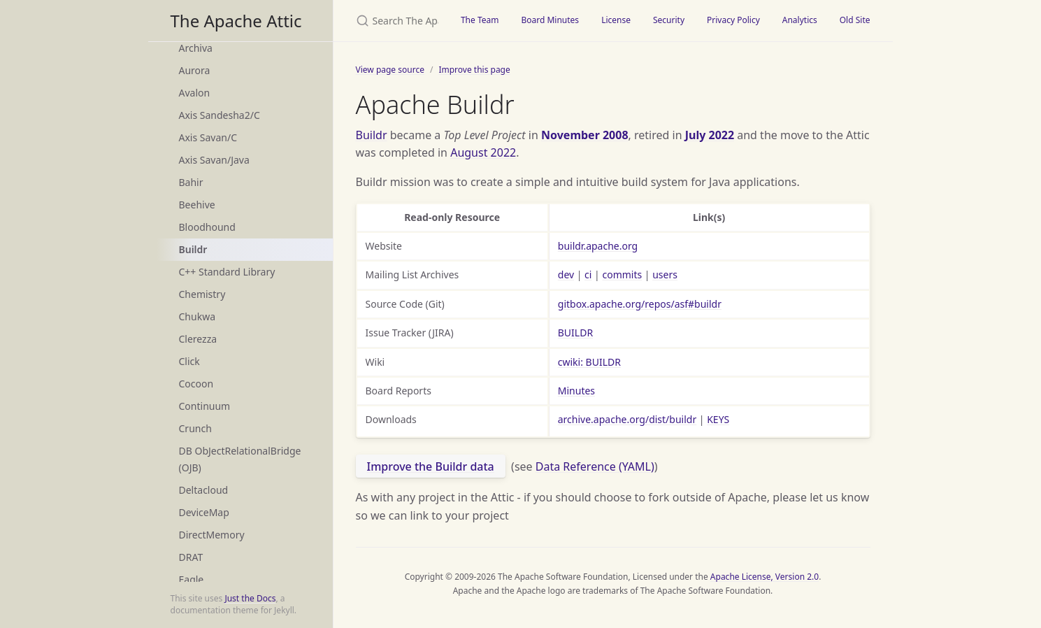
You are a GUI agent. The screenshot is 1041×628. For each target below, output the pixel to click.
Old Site (855, 20)
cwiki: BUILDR (589, 362)
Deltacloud (204, 490)
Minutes (576, 390)
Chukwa (197, 316)
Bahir (191, 182)
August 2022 (483, 152)
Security (668, 20)
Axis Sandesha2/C (219, 115)
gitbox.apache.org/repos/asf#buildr (639, 304)
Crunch (195, 428)
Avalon (194, 92)
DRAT (191, 557)
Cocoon (196, 383)
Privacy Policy (733, 20)
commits (622, 274)
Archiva (196, 48)
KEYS (718, 419)
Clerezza (198, 338)
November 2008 (585, 135)
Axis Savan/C (208, 137)
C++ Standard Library (227, 271)
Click (189, 361)
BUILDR (575, 332)
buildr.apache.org (598, 245)
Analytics (799, 20)
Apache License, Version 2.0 (764, 577)
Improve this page (474, 70)
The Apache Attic (236, 20)
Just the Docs (249, 598)
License (616, 20)
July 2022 (709, 135)
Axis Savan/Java (214, 159)
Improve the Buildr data (430, 466)
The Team (480, 20)
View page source (390, 70)
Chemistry (202, 294)
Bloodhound (207, 227)
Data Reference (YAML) (595, 466)
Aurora (194, 70)
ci (587, 274)
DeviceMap (204, 512)
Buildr (193, 249)
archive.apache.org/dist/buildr (627, 419)
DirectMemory (212, 534)
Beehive (197, 204)
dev (566, 274)
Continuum (205, 406)
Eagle (191, 579)
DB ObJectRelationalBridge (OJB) (240, 459)
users (664, 274)
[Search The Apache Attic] (391, 20)
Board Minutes (550, 20)
